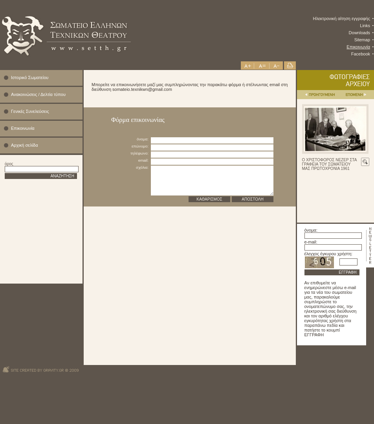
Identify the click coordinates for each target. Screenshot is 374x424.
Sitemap (362, 39)
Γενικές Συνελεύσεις (30, 111)
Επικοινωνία (358, 46)
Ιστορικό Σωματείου (29, 77)
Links (365, 25)
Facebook (360, 54)
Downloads (359, 32)
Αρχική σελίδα (24, 145)
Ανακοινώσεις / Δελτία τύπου (38, 94)
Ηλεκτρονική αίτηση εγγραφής (341, 18)
